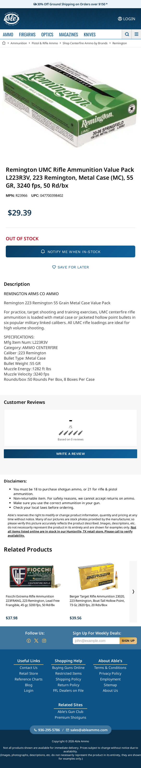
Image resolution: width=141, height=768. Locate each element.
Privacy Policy (110, 673)
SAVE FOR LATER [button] (70, 267)
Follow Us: (34, 633)
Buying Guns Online (68, 667)
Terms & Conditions (110, 667)
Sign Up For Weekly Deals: (97, 633)
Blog (28, 685)
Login (28, 690)
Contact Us (28, 667)
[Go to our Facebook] (28, 640)
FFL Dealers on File (68, 690)
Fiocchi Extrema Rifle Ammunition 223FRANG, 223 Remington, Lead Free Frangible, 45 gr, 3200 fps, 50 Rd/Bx (33, 600)
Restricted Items (68, 673)
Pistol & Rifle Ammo (45, 43)
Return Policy (68, 685)
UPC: (35, 195)
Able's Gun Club (70, 711)
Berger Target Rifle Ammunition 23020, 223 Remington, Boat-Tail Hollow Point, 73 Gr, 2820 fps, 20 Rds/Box (97, 600)
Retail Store (28, 673)
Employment (110, 679)
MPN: (11, 195)
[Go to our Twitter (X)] (36, 640)
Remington (119, 43)
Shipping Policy (68, 679)
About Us (110, 690)
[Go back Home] (4, 43)
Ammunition (19, 43)
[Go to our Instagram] (44, 640)
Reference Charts (29, 679)
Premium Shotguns (70, 717)
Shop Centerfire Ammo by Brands (85, 43)
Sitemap (110, 685)
